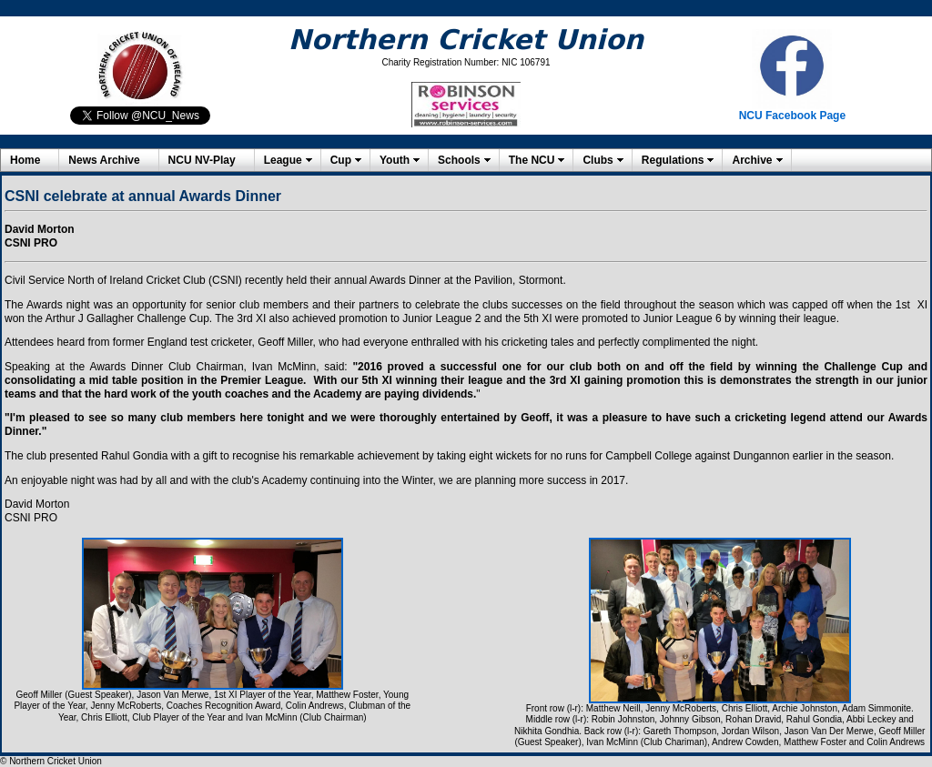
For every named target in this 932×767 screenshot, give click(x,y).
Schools (459, 160)
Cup (340, 160)
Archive (752, 160)
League (283, 160)
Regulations (673, 160)
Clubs (597, 160)
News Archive (103, 160)
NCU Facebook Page (792, 115)
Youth (395, 160)
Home (25, 160)
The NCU (532, 160)
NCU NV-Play (202, 160)
